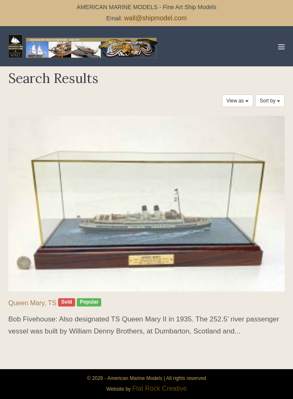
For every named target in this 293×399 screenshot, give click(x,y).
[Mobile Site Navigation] (281, 47)
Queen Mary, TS (32, 303)
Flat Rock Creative (159, 388)
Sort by (270, 101)
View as (238, 101)
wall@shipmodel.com (155, 18)
